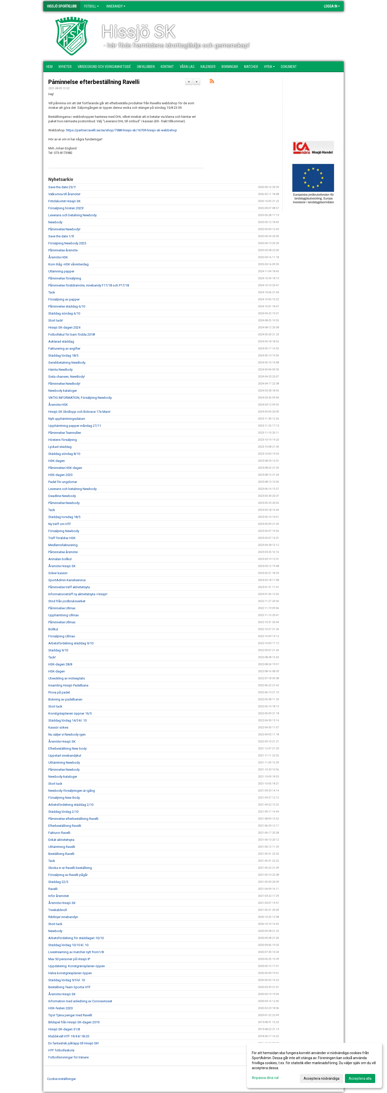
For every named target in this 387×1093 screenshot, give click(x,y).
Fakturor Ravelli (59, 833)
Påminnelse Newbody (64, 503)
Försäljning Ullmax (61, 636)
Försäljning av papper (64, 299)
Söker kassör (58, 573)
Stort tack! (55, 320)
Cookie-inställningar (61, 1079)
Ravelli (53, 889)
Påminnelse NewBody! (64, 383)
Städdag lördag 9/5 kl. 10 (66, 980)
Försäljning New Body (64, 798)
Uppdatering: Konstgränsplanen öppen (76, 966)
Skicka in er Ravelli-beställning (70, 868)
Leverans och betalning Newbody (72, 215)
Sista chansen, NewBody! (66, 376)
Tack (51, 292)
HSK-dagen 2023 (60, 475)
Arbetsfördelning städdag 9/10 (70, 643)
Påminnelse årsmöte (63, 250)
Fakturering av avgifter (64, 348)
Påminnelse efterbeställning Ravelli (94, 82)
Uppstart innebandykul (64, 755)
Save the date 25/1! (62, 187)
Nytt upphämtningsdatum (66, 419)
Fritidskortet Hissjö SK (64, 201)
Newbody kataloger (62, 390)
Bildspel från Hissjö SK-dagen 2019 (73, 1022)
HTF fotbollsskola (61, 1050)
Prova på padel (59, 692)
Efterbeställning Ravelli (64, 826)
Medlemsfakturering (63, 545)
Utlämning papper (61, 271)
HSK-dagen (56, 461)
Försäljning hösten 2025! (66, 208)
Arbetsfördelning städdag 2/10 (70, 805)
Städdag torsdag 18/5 (64, 517)
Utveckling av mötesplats (66, 678)
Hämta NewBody (60, 369)
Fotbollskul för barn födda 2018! (71, 334)
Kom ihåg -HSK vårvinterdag (68, 264)
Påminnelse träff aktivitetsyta (69, 587)
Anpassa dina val (265, 1078)
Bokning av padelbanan (65, 699)
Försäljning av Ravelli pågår (68, 875)
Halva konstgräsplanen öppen (70, 973)
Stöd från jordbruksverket (66, 601)
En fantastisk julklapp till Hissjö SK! (73, 1043)
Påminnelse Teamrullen (64, 433)
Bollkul (53, 629)
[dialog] (314, 1065)
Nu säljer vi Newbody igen (67, 734)
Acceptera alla (360, 1078)
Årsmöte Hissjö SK (62, 566)
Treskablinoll (57, 910)
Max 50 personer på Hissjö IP (69, 959)
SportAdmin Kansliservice (67, 580)
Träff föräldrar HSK (62, 538)
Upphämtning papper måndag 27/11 (74, 426)
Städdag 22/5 (58, 882)
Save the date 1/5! (61, 236)
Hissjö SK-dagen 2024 (64, 327)
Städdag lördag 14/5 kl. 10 (67, 720)
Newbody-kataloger (62, 776)
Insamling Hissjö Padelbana (68, 685)
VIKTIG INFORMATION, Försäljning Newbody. (80, 398)
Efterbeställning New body (67, 748)
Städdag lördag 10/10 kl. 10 (68, 945)
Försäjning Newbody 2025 (67, 243)
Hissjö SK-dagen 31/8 (64, 1029)
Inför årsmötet (58, 896)
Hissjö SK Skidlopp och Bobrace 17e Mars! (79, 412)
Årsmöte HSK (58, 257)
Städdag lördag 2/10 (63, 812)
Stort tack (55, 706)
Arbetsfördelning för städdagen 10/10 (76, 938)
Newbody (55, 222)
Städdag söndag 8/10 (64, 454)
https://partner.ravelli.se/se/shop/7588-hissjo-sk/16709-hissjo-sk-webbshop (121, 130)
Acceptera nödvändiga (321, 1078)
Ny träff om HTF (59, 524)
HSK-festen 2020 (60, 1008)
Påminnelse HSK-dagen (65, 468)
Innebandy (115, 6)
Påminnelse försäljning (64, 278)
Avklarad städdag (61, 341)
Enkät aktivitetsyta (61, 840)
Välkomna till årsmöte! (64, 194)
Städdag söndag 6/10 (64, 313)
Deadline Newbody (62, 496)
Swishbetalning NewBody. (67, 362)
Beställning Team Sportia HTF (69, 987)
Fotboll (91, 6)
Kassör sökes (58, 727)
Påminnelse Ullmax (61, 608)
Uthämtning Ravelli (61, 847)
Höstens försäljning (62, 440)
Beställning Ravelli (61, 854)
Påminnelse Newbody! (64, 229)
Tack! (52, 657)
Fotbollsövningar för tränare (68, 1057)
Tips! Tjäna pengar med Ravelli (70, 1015)
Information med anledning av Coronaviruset (80, 1001)
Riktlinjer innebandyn (63, 917)
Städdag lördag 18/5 (63, 355)
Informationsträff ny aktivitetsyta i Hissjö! (77, 594)
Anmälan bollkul (60, 559)
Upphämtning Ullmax (63, 615)
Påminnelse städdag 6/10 (66, 306)
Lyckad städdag (60, 447)
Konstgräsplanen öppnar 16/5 (70, 713)
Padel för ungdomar (62, 482)
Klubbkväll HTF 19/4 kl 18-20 (68, 1036)
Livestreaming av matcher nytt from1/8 (76, 952)
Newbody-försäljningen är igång (71, 790)
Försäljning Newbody (63, 531)
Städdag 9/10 (58, 650)
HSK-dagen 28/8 (60, 664)
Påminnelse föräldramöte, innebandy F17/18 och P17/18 (88, 285)
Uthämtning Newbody (64, 762)
